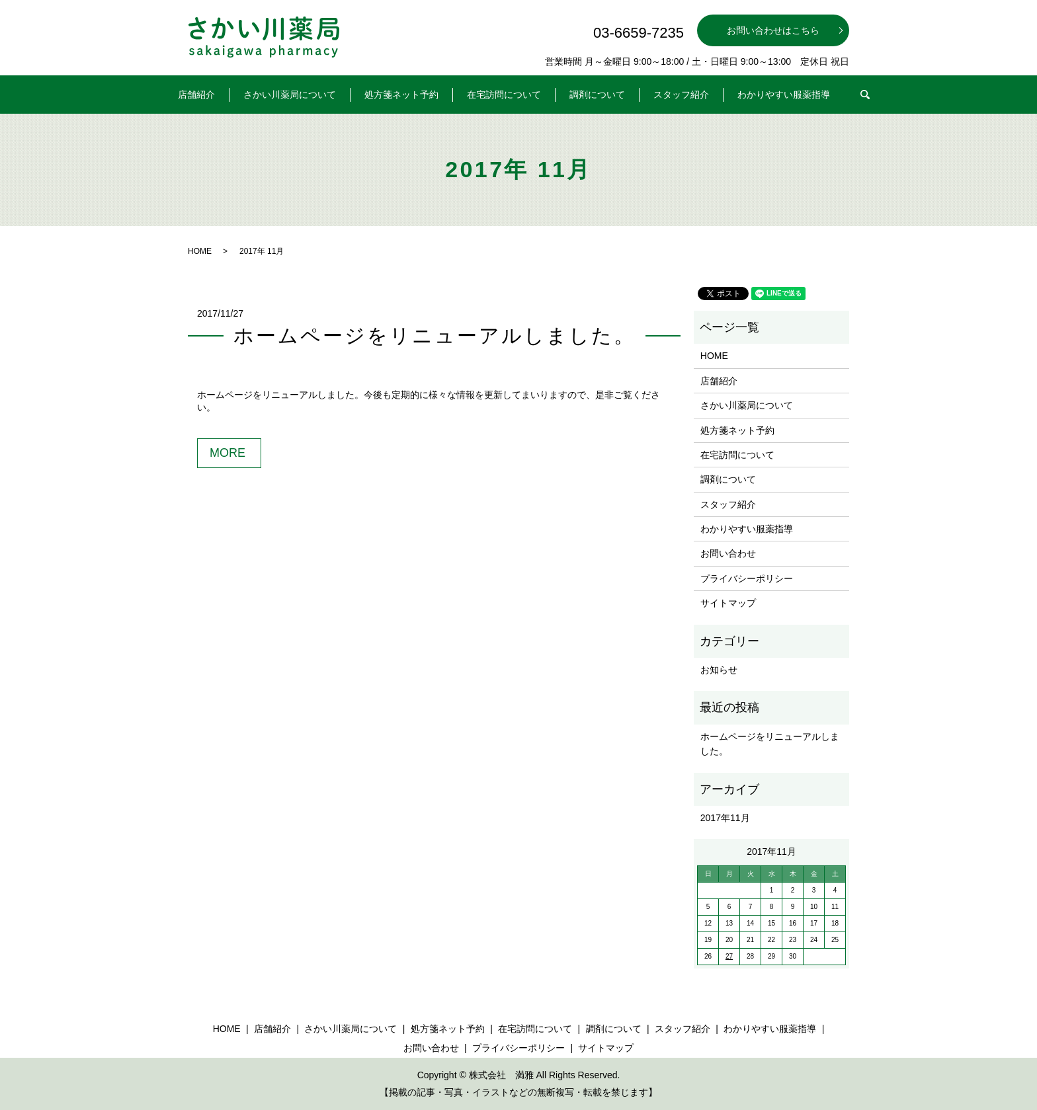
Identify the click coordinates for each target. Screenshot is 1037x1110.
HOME (200, 251)
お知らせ (718, 669)
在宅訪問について (504, 94)
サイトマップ (728, 603)
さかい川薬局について (289, 94)
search (873, 91)
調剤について (597, 94)
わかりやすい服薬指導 (783, 94)
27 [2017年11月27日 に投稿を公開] (729, 956)
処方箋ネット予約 (401, 94)
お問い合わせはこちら (773, 30)
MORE (227, 452)
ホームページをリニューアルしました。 (434, 335)
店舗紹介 (196, 94)
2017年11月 (725, 818)
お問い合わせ (728, 553)
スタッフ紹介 (681, 94)
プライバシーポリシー (746, 578)
